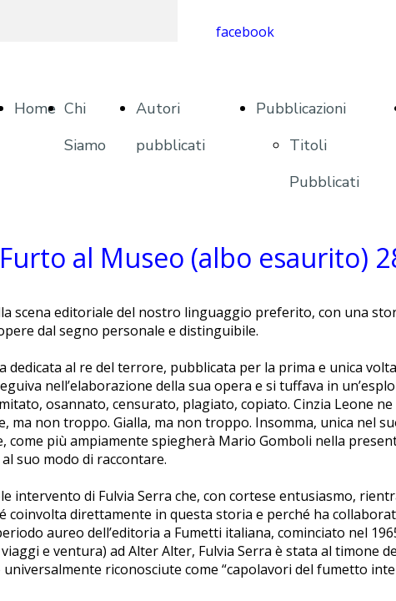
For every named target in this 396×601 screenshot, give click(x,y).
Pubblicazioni (301, 108)
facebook (245, 32)
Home (35, 108)
